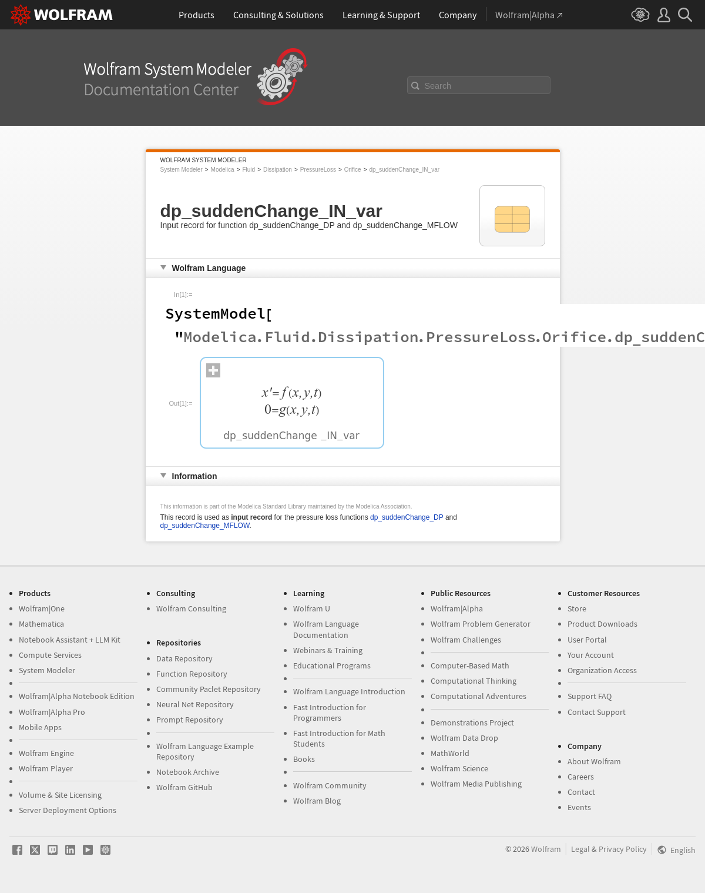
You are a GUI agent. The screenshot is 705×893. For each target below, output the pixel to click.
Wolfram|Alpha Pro (52, 712)
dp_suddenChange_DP (407, 517)
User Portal (587, 639)
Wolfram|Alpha (457, 608)
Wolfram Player (46, 768)
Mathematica (41, 623)
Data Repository (184, 658)
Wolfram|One (42, 608)
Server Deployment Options (67, 810)
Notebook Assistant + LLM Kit (69, 639)
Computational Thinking (473, 680)
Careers (581, 776)
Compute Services (50, 655)
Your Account (591, 655)
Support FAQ (590, 696)
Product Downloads (602, 623)
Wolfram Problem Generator (481, 623)
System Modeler (181, 169)
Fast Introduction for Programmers (329, 712)
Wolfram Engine (46, 753)
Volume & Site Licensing (60, 795)
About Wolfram (594, 761)
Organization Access (602, 670)
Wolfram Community (330, 785)
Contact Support (597, 712)
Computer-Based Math (470, 665)
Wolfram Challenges (466, 639)
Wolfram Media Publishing (476, 783)
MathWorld (450, 753)
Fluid (248, 169)
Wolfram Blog (317, 800)
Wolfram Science (459, 768)
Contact (581, 792)
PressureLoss (318, 169)
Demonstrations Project (472, 722)
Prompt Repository (189, 719)
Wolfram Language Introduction (349, 691)
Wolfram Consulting (191, 608)
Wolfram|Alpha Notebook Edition (77, 696)
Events (579, 807)
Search (438, 86)
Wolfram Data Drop (464, 738)
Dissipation (277, 169)
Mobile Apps (40, 727)
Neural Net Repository (195, 704)
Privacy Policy (623, 849)
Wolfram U (311, 608)
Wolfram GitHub (184, 787)
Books (304, 759)
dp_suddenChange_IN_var (405, 169)
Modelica (222, 169)
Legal (580, 849)
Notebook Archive (187, 772)
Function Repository (191, 673)
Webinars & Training (327, 650)
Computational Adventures (478, 696)
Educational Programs (332, 665)
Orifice (352, 169)
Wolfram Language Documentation (326, 629)
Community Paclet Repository (208, 689)
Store (577, 608)
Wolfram (546, 849)
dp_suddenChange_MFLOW (205, 525)
